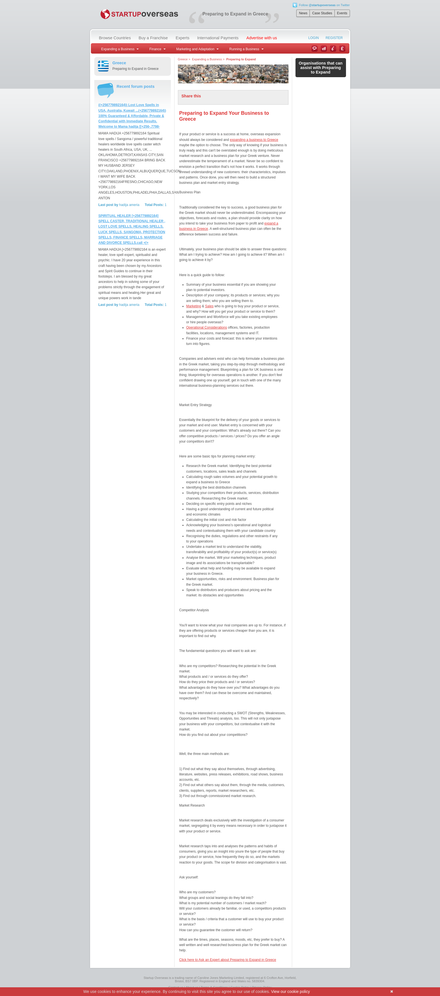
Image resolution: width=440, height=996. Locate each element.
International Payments (218, 38)
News (303, 13)
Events (342, 13)
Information (333, 48)
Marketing (193, 306)
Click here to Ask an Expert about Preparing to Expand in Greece (227, 960)
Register (334, 38)
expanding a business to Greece (254, 140)
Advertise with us (261, 38)
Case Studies (322, 13)
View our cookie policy (290, 991)
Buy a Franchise (153, 38)
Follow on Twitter (324, 5)
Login (313, 38)
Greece (183, 59)
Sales (209, 306)
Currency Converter (342, 48)
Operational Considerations (206, 327)
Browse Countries (115, 38)
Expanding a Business (207, 59)
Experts (182, 38)
